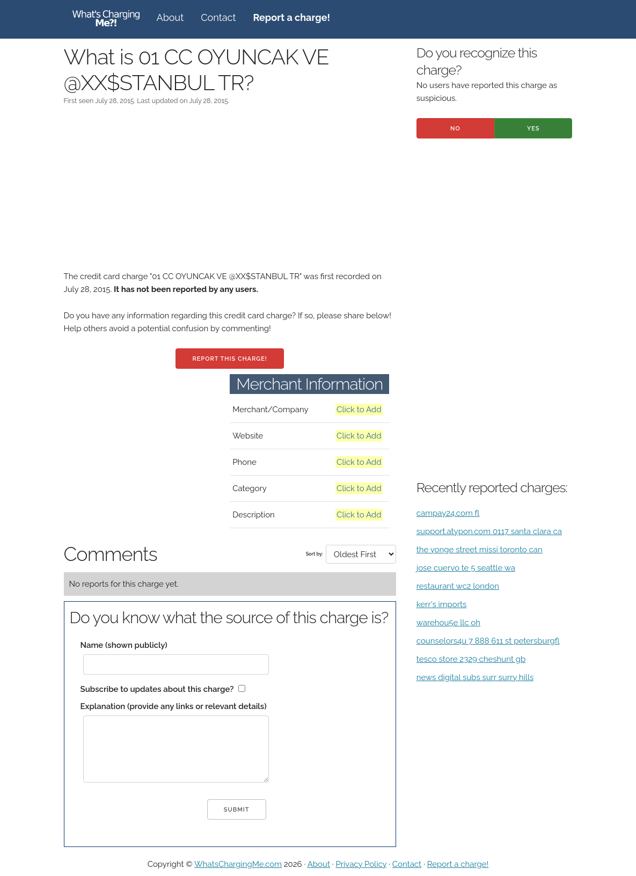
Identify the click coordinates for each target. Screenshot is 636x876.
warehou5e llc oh (448, 622)
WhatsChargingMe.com (238, 864)
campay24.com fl (448, 513)
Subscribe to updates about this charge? (157, 689)
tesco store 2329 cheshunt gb (471, 659)
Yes (533, 128)
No (455, 128)
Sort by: (314, 554)
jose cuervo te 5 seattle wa (465, 568)
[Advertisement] (230, 195)
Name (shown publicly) (124, 645)
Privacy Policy (360, 864)
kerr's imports (441, 604)
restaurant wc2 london (457, 586)
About (170, 17)
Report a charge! (458, 864)
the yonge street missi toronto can (479, 549)
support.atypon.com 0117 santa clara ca (489, 531)
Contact (218, 17)
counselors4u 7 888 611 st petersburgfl (488, 641)
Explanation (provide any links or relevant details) (174, 706)
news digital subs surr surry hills (475, 677)
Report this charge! (229, 358)
